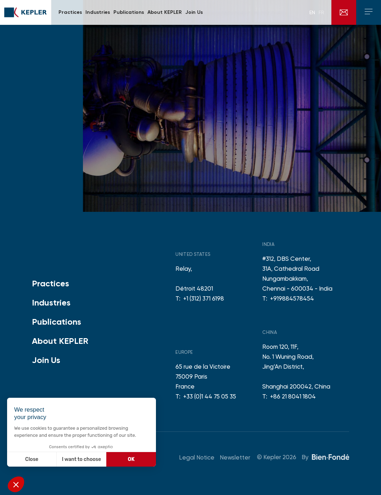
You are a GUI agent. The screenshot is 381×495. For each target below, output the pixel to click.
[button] (15, 484)
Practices (50, 283)
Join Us (46, 360)
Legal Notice (196, 457)
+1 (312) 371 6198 (203, 298)
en (312, 12)
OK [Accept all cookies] (131, 459)
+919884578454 (292, 298)
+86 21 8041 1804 (293, 396)
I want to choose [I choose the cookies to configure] (81, 459)
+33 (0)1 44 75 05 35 (209, 396)
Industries (51, 302)
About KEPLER (60, 341)
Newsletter (235, 457)
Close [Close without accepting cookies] (31, 459)
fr (321, 12)
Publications (56, 322)
